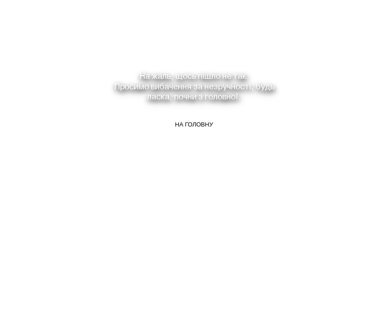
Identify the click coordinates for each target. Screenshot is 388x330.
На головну (194, 124)
